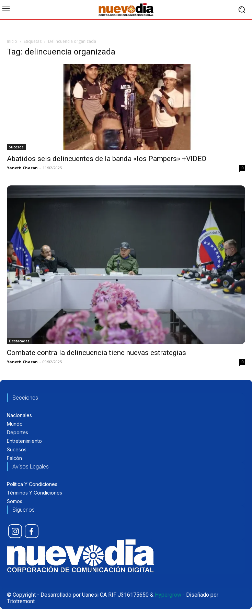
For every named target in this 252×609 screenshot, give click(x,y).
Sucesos (16, 147)
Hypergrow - (170, 595)
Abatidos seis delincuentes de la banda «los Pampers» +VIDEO (106, 159)
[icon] (15, 531)
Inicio (12, 41)
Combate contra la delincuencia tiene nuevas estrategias (96, 353)
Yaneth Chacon (22, 167)
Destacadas (19, 341)
